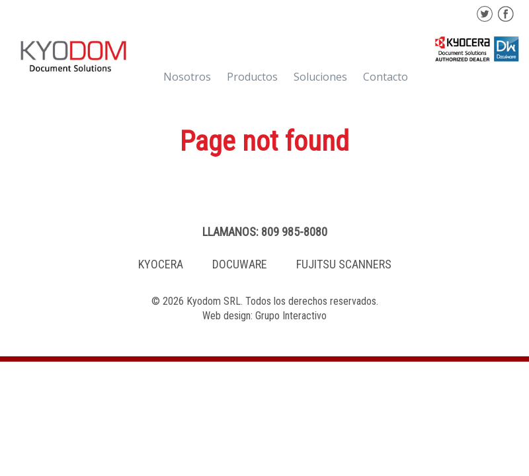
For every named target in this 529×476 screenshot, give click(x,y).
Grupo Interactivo (291, 315)
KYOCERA (160, 264)
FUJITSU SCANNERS (343, 264)
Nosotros (187, 76)
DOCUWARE (239, 264)
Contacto (385, 76)
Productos (252, 76)
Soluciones (320, 76)
